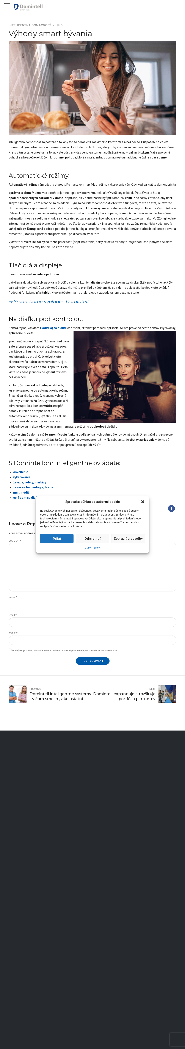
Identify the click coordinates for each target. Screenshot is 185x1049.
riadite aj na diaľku (53, 328)
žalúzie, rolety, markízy (29, 482)
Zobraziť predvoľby (128, 539)
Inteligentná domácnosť (30, 25)
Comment (15, 541)
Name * (13, 597)
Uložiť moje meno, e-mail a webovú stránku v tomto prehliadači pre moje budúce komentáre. (64, 650)
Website (13, 632)
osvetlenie (20, 472)
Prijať (57, 539)
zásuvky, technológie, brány (33, 487)
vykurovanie (21, 477)
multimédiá (21, 492)
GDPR (88, 547)
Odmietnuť (92, 539)
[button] (143, 502)
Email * (13, 615)
